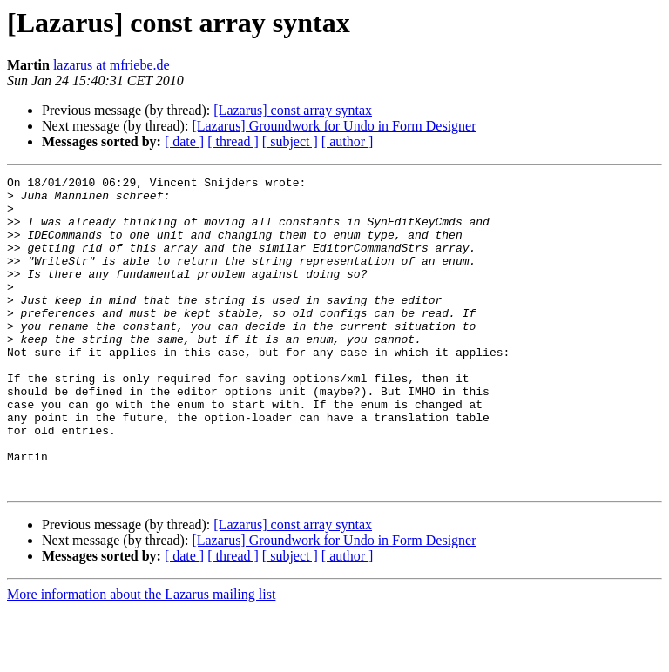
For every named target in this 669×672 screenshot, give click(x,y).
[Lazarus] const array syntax (292, 110)
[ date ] (184, 141)
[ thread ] (233, 141)
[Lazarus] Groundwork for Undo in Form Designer (334, 125)
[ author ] (347, 141)
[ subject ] (290, 141)
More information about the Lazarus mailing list (141, 656)
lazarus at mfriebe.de (111, 64)
